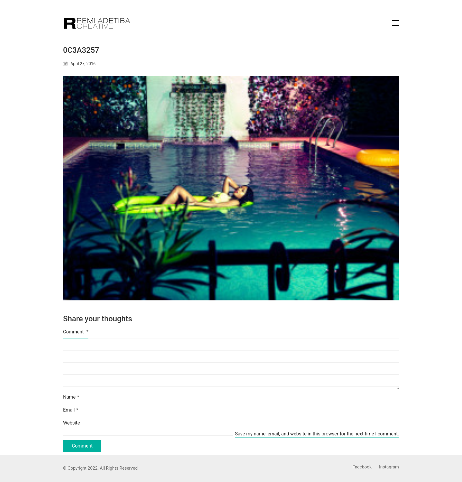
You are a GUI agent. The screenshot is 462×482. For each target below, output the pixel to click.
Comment (75, 332)
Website (71, 423)
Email (70, 410)
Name (71, 397)
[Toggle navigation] (395, 23)
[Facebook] (362, 467)
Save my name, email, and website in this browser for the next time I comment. (317, 434)
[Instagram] (389, 467)
